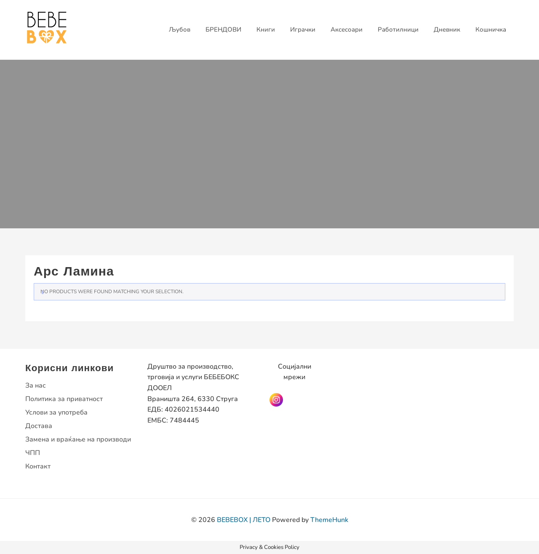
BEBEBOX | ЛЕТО (243, 520)
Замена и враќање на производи (78, 439)
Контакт (38, 466)
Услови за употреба (56, 412)
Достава (38, 426)
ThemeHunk (329, 520)
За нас (35, 385)
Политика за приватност (64, 399)
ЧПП (32, 453)
